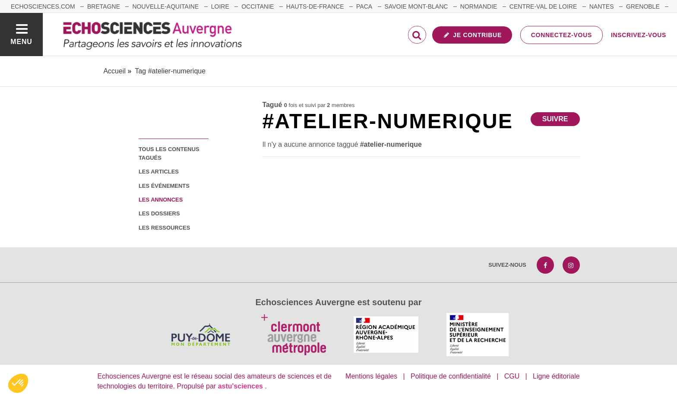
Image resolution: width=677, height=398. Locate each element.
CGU (512, 376)
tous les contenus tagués (169, 153)
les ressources (164, 227)
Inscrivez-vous (638, 35)
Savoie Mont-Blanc (416, 6)
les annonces (161, 199)
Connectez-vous (561, 35)
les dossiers (159, 213)
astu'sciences (241, 386)
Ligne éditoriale (556, 376)
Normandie (478, 6)
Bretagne (103, 6)
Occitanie (257, 6)
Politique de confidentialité (451, 376)
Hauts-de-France (315, 6)
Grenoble (643, 6)
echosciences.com (43, 6)
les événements (164, 186)
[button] (18, 383)
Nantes (601, 6)
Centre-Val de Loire (543, 6)
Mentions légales (371, 376)
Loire (220, 6)
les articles (159, 171)
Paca (364, 6)
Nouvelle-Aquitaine (165, 6)
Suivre (555, 119)
